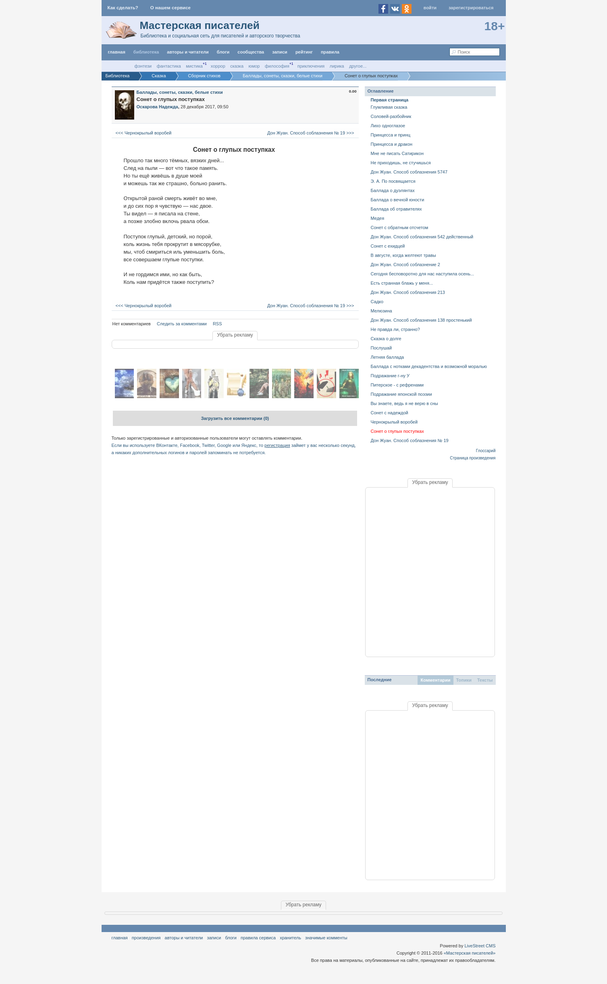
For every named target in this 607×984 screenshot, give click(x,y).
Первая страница (390, 99)
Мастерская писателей (200, 25)
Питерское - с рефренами (397, 384)
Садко (377, 301)
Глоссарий (486, 451)
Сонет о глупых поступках (397, 431)
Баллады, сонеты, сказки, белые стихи (180, 92)
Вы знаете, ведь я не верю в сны (404, 403)
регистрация (277, 445)
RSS (217, 323)
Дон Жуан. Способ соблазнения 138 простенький (421, 320)
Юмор (254, 66)
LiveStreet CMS (479, 945)
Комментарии (435, 680)
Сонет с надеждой (389, 412)
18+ (494, 26)
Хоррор (218, 66)
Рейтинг (304, 52)
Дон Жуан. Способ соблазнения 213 (408, 292)
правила (330, 52)
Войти (430, 7)
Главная (120, 937)
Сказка (236, 66)
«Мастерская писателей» (470, 953)
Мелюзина (381, 310)
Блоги (223, 52)
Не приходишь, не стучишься (401, 162)
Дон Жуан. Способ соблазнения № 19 (410, 440)
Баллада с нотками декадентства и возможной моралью (429, 366)
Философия (277, 66)
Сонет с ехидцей (388, 246)
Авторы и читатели (184, 937)
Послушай (381, 347)
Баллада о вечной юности (397, 199)
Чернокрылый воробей (394, 422)
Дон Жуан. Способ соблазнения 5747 (409, 172)
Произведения (146, 937)
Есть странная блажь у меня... (402, 283)
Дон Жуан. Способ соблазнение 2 (405, 264)
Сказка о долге (386, 338)
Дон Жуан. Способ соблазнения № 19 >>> (311, 132)
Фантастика (169, 66)
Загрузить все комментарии (235, 418)
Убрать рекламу (235, 335)
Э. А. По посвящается (393, 181)
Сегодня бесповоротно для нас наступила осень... (422, 273)
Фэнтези (143, 66)
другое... (357, 66)
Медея (378, 218)
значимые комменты (326, 937)
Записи (279, 52)
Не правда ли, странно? (395, 329)
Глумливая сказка (389, 107)
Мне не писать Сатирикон (397, 153)
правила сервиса (258, 937)
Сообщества (250, 52)
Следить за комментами (182, 323)
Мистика (194, 66)
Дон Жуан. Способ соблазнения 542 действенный (422, 236)
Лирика (337, 66)
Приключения (311, 66)
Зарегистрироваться (471, 7)
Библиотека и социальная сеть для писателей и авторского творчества (220, 36)
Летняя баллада (387, 357)
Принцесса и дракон (392, 144)
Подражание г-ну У (390, 375)
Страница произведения (472, 458)
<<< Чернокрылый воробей (143, 132)
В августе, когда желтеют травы (403, 255)
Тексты (485, 680)
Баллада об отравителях (396, 209)
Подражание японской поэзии (401, 394)
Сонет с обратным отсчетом (399, 227)
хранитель (290, 937)
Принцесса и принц (391, 134)
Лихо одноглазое (388, 125)
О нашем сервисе (170, 7)
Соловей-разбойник (391, 116)
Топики (464, 680)
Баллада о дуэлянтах (393, 190)
